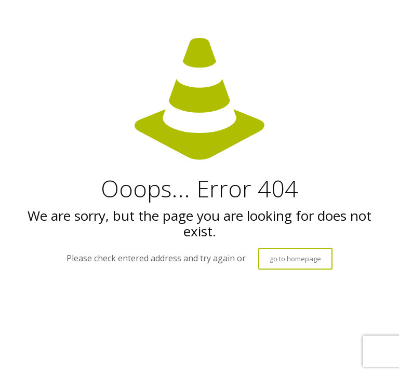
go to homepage (295, 258)
